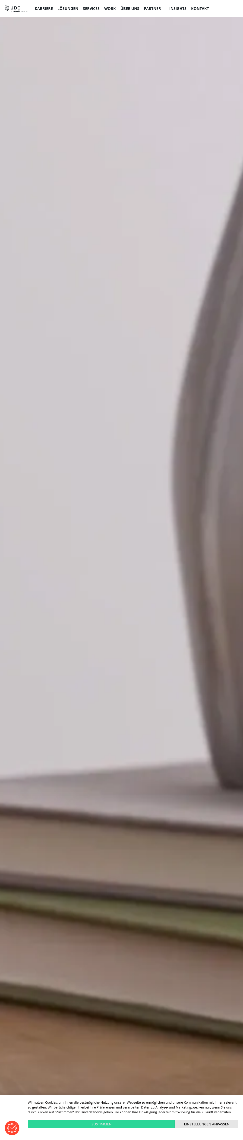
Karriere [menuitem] (44, 8)
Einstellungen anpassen (206, 1124)
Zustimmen (102, 1124)
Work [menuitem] (110, 8)
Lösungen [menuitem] (67, 8)
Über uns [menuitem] (129, 8)
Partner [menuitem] (152, 8)
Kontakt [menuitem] (200, 8)
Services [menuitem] (91, 8)
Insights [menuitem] (177, 8)
